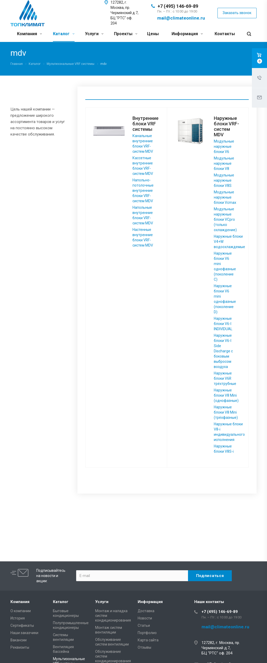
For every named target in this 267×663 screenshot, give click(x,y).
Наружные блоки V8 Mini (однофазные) (226, 395)
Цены (153, 33)
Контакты (225, 33)
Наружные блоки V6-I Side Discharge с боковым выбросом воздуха (223, 351)
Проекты (125, 33)
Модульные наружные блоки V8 (224, 163)
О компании (20, 611)
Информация (187, 33)
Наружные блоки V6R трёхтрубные (225, 378)
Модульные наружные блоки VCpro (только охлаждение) (225, 219)
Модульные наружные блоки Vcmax (225, 197)
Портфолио (147, 633)
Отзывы (144, 647)
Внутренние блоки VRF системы (145, 123)
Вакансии (18, 640)
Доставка (146, 611)
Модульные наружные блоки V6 (224, 146)
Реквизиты (19, 647)
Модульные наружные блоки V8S (224, 180)
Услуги (94, 33)
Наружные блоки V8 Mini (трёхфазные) (226, 412)
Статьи (144, 625)
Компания (29, 33)
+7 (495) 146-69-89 (177, 6)
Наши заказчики (24, 633)
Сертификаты (22, 625)
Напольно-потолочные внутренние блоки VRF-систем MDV (143, 190)
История (17, 618)
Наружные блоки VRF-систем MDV (226, 126)
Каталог (64, 33)
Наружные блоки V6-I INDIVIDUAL (223, 323)
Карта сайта (148, 640)
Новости (145, 618)
